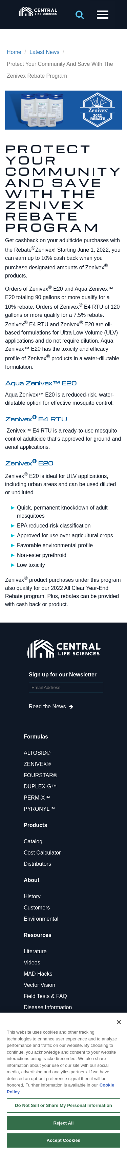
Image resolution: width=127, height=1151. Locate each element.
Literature (35, 951)
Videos (32, 962)
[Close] (118, 1022)
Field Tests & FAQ (45, 996)
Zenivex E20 (29, 463)
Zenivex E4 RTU (36, 419)
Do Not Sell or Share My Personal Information (63, 1105)
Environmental (41, 919)
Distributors (37, 864)
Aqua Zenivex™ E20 (41, 383)
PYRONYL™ (39, 809)
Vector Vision (39, 985)
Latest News (44, 52)
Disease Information (48, 1007)
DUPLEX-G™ (40, 786)
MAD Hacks (38, 974)
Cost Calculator (42, 853)
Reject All (63, 1123)
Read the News (47, 706)
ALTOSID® (37, 753)
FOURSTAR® (40, 775)
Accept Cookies (63, 1140)
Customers (37, 907)
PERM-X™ (37, 798)
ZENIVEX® (37, 764)
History (32, 896)
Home (14, 52)
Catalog (33, 841)
